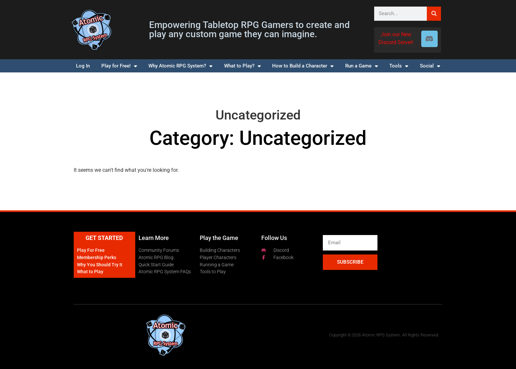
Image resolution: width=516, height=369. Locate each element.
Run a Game (361, 66)
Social (430, 66)
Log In (83, 66)
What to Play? (242, 66)
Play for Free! (119, 66)
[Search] (434, 14)
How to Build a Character (302, 66)
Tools (398, 66)
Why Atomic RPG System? (180, 66)
